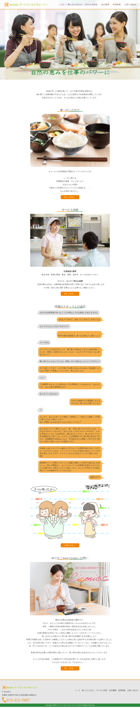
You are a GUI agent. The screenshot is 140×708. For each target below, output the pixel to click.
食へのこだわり (75, 4)
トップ (61, 4)
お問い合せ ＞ (70, 545)
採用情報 (117, 4)
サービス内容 (92, 4)
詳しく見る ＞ (70, 197)
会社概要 (105, 4)
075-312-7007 (18, 700)
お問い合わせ (131, 4)
